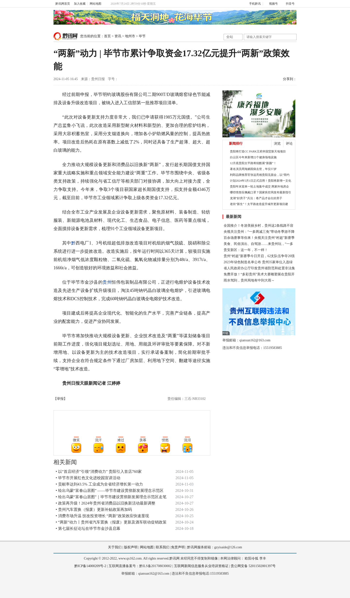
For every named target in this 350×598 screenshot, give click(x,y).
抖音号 (288, 3)
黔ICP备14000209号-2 (90, 566)
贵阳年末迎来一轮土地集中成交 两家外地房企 (259, 186)
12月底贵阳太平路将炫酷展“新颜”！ (253, 163)
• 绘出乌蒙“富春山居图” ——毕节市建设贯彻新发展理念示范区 (110, 490)
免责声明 (178, 547)
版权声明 (131, 547)
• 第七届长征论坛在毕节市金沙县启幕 (88, 528)
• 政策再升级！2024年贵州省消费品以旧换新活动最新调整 (105, 503)
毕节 (142, 36)
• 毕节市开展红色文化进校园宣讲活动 (88, 478)
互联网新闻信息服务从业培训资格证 (201, 566)
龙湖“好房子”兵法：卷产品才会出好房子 (256, 198)
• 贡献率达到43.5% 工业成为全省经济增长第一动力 (99, 484)
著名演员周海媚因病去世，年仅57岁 (253, 169)
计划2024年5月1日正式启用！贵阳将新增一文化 (260, 180)
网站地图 (95, 3)
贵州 (107, 282)
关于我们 (115, 547)
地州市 (130, 36)
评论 (289, 143)
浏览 (277, 143)
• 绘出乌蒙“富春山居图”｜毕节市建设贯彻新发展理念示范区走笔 (111, 497)
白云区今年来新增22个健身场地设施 (253, 157)
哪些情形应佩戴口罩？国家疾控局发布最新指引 (260, 192)
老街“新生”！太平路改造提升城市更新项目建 (259, 204)
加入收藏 (80, 3)
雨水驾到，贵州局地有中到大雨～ (249, 280)
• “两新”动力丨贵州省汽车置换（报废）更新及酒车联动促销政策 (111, 522)
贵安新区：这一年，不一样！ (246, 250)
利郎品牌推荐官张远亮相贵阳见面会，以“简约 (259, 175)
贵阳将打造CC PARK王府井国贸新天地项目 (258, 151)
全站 (229, 37)
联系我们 (162, 547)
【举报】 (60, 399)
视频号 (271, 3)
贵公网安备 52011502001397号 (253, 566)
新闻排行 (236, 143)
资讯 (117, 36)
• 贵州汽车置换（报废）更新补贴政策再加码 (94, 509)
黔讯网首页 (62, 3)
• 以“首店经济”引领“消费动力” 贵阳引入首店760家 (99, 471)
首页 (107, 36)
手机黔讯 (253, 3)
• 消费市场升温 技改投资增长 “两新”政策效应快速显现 (102, 516)
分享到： (290, 79)
